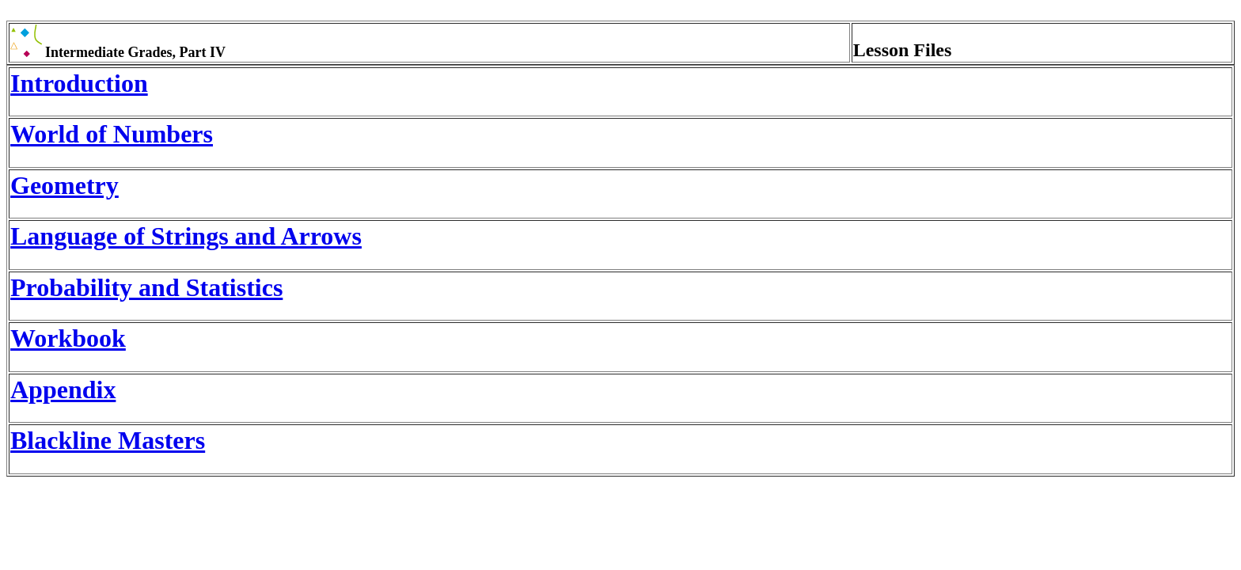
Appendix (63, 389)
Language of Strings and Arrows (186, 236)
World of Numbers (111, 134)
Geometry (64, 185)
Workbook (68, 338)
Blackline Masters (107, 440)
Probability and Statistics (146, 287)
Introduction (79, 83)
